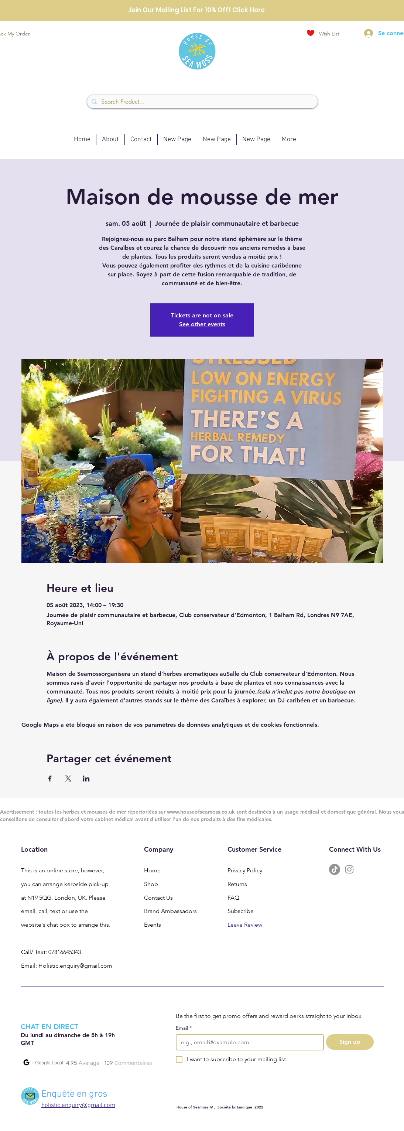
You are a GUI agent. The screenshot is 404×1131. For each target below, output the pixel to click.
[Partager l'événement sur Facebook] (50, 778)
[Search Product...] (201, 102)
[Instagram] (349, 869)
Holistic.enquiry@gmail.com (75, 965)
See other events (202, 324)
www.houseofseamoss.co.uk (201, 811)
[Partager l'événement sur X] (68, 778)
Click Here (248, 10)
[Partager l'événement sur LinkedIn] (86, 778)
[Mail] (30, 1096)
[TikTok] (334, 869)
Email (184, 1028)
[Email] (248, 1042)
